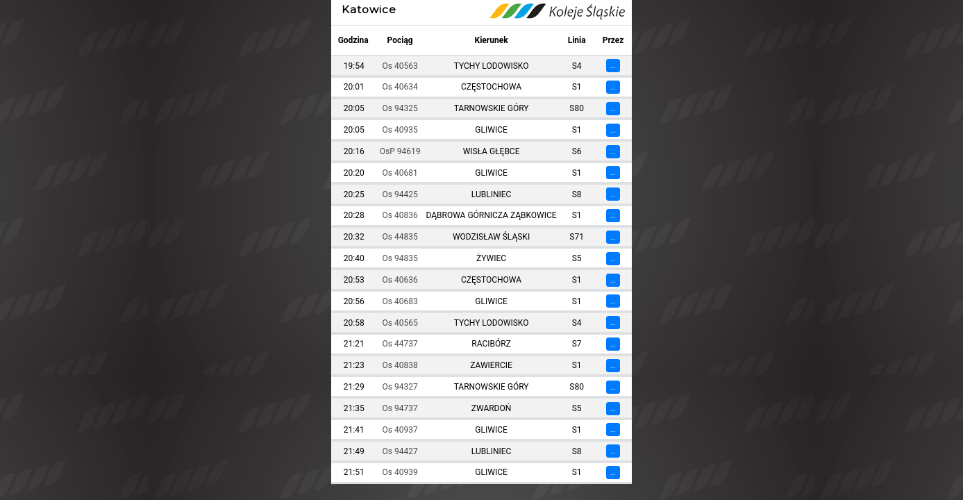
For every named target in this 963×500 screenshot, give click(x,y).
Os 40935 (400, 130)
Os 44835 (400, 237)
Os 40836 (400, 215)
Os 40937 (400, 430)
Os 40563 (400, 66)
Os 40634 (400, 87)
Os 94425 (400, 194)
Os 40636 (400, 280)
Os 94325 (400, 108)
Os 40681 (400, 173)
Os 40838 (400, 365)
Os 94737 (400, 408)
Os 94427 (400, 451)
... (613, 65)
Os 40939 (400, 472)
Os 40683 (400, 301)
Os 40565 (400, 323)
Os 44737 (400, 344)
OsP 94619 (400, 151)
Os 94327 (400, 387)
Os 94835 (400, 258)
